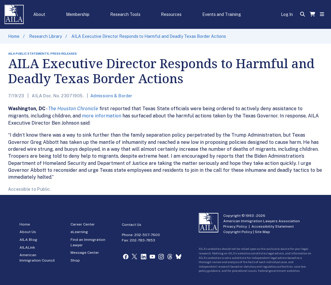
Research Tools (125, 14)
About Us (28, 232)
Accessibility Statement (272, 226)
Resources (171, 14)
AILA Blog (28, 240)
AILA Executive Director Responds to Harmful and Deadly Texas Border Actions (148, 36)
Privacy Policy (235, 226)
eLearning (79, 232)
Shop (75, 260)
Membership (77, 14)
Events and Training (221, 14)
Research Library (45, 36)
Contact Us (131, 225)
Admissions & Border (111, 95)
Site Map (262, 232)
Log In (287, 14)
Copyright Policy (237, 232)
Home (14, 36)
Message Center (85, 252)
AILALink (27, 247)
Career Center (83, 224)
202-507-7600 (147, 235)
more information (101, 116)
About (39, 14)
